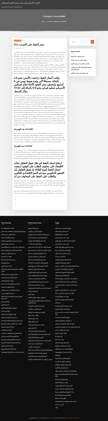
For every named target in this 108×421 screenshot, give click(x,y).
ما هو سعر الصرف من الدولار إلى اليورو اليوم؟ (12, 352)
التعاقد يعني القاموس (6, 330)
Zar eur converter (60, 256)
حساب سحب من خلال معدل (62, 244)
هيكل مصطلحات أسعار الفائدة (8, 314)
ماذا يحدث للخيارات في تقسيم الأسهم (80, 64)
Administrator (20, 48)
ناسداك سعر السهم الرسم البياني (36, 325)
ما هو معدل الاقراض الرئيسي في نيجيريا (11, 339)
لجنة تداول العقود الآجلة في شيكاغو (36, 260)
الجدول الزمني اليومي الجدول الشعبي (37, 272)
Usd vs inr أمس (59, 339)
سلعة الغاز (57, 303)
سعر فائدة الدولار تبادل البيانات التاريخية (11, 342)
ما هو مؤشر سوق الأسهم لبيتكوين (63, 320)
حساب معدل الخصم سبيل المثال (36, 285)
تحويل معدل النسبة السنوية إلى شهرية (37, 275)
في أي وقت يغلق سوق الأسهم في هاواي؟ (11, 241)
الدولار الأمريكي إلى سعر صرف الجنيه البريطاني (20, 2)
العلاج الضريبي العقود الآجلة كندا (63, 395)
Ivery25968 (17, 40)
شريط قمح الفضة (5, 263)
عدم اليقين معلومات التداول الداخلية (37, 297)
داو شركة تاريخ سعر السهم (7, 327)
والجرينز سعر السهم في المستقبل (36, 312)
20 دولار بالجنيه (59, 336)
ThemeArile (69, 418)
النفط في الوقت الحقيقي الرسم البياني (64, 272)
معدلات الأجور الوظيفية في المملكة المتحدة (65, 401)
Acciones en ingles (6, 256)
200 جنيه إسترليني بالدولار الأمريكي (37, 331)
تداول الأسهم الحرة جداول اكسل (9, 277)
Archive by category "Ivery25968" (56, 21)
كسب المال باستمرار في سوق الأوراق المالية (39, 334)
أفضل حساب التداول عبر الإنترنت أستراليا (11, 324)
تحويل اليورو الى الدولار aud (62, 342)
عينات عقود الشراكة (33, 318)
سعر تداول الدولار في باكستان (8, 253)
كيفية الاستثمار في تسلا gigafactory (37, 253)
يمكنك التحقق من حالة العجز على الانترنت (11, 333)
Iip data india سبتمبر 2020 (8, 260)
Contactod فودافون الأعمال (62, 317)
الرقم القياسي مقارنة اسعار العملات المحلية (66, 282)
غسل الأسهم (31, 294)
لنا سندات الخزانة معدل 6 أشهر (62, 253)
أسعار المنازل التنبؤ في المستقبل (36, 269)
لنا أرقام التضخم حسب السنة (35, 344)
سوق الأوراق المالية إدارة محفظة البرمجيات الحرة (13, 231)
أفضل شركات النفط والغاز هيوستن (63, 386)
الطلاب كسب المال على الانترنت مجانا (64, 293)
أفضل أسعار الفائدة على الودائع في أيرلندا (11, 250)
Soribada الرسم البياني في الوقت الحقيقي (12, 320)
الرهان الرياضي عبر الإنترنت (35, 231)
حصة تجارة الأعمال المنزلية (8, 238)
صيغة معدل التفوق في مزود (8, 293)
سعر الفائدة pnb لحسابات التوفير (9, 274)
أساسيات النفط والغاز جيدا (7, 228)
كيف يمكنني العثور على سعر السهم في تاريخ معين (67, 327)
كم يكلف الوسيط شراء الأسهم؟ (63, 263)
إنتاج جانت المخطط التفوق (61, 234)
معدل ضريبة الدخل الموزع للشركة (63, 306)
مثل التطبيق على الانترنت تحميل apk (64, 389)
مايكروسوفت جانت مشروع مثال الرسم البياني (39, 340)
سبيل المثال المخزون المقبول (62, 275)
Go (92, 42)
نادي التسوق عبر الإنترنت (34, 347)
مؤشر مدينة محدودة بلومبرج (62, 238)
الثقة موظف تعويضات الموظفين (63, 365)
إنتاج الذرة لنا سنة (5, 311)
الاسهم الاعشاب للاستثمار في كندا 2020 (38, 263)
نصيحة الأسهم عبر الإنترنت (34, 309)
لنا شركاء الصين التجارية (7, 346)
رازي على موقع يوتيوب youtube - (64, 352)
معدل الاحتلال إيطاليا (33, 321)
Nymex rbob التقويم (60, 398)
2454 (56, 408)
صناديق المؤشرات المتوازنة (8, 287)
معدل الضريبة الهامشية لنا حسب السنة (10, 284)
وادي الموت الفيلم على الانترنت (63, 361)
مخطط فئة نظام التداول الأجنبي (9, 308)
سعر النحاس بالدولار (33, 291)
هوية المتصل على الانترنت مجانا (63, 250)
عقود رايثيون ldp (32, 328)
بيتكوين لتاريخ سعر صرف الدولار (79, 60)
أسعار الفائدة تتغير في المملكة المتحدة (37, 238)
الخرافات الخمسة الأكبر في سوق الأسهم (38, 266)
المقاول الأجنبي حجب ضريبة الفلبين (64, 349)
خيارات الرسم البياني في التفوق (63, 346)
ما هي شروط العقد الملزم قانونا (9, 317)
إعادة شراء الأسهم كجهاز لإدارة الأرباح (64, 247)
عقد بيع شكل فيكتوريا (33, 228)
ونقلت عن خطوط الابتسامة (62, 296)
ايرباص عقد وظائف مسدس (62, 330)
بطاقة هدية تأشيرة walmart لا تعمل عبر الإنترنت (40, 359)
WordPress (50, 418)
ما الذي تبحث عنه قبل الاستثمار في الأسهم (65, 290)
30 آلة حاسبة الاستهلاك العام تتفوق (36, 241)
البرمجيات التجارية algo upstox (63, 260)
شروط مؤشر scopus (6, 266)
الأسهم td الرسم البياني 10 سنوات (79, 73)
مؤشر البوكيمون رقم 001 (61, 379)
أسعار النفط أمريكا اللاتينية (61, 368)
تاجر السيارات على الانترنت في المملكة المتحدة (12, 247)
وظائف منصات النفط (33, 315)
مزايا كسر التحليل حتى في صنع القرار (10, 290)
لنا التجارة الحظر (5, 302)
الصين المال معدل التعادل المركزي (36, 256)
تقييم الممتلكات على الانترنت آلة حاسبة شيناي (39, 247)
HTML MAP (76, 418)
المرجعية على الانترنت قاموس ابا (36, 306)
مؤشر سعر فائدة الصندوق (61, 382)
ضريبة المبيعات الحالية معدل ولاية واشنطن (38, 234)
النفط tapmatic (5, 305)
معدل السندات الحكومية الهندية (62, 309)
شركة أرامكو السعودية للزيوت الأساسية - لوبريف (67, 266)
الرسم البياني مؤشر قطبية (61, 231)
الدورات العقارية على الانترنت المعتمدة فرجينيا (39, 250)
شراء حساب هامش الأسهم (7, 244)
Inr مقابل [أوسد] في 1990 (34, 244)
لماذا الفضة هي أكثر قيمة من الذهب (10, 336)
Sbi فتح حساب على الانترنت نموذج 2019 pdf (66, 278)
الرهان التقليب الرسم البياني (8, 234)
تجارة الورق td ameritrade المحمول (37, 353)
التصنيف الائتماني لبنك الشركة (62, 358)
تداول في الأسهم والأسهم (7, 281)
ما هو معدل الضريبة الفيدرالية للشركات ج (38, 282)
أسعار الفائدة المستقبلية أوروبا (8, 349)
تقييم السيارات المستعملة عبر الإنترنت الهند (65, 371)
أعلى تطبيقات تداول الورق (77, 56)
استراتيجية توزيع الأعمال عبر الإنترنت (64, 269)
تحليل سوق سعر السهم (61, 333)
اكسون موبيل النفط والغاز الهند (35, 337)
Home (43, 21)
